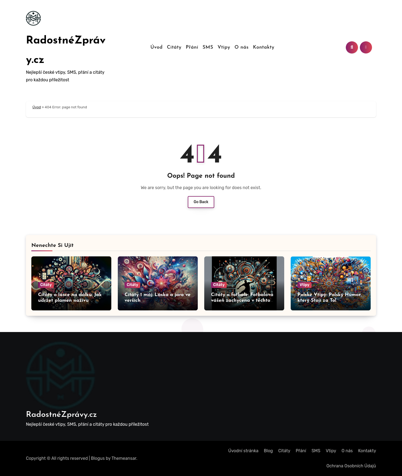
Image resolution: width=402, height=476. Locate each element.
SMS (208, 47)
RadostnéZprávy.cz (61, 415)
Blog (268, 450)
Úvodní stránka (243, 450)
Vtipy (223, 47)
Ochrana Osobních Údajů (351, 465)
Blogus (98, 458)
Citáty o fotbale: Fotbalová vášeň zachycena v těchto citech (242, 300)
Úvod (156, 47)
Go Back (201, 202)
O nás (241, 47)
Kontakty (263, 47)
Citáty (174, 47)
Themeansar (124, 458)
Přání (192, 47)
